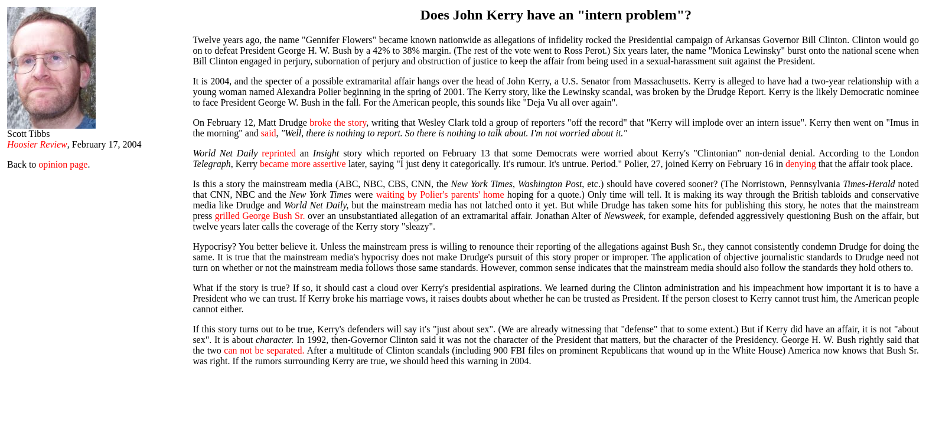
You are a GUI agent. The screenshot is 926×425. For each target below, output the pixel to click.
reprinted (279, 153)
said (268, 133)
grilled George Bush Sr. (260, 216)
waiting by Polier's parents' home (440, 194)
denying (800, 164)
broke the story (337, 122)
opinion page (62, 164)
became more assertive (303, 164)
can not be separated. (264, 350)
